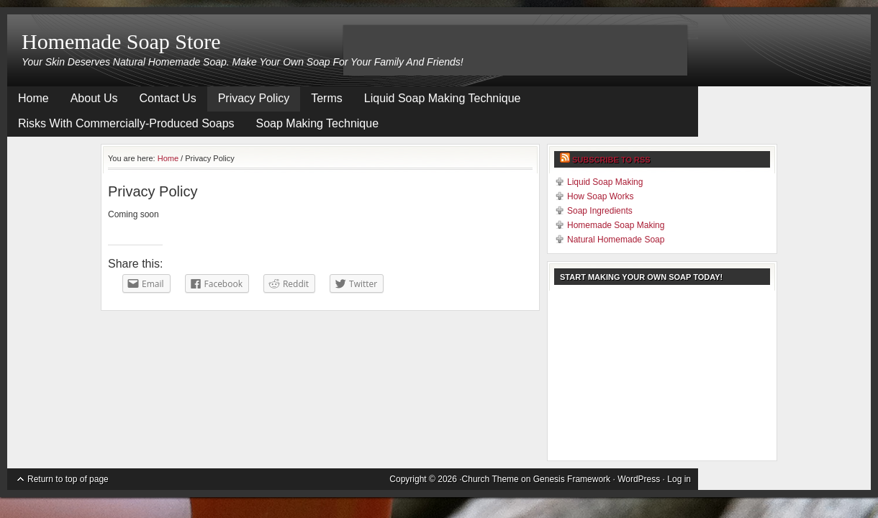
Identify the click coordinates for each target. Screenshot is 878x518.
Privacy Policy (254, 98)
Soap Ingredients (600, 211)
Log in (679, 479)
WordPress (638, 479)
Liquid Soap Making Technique (442, 98)
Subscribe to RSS (611, 159)
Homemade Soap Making (615, 225)
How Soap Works (600, 196)
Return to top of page (68, 479)
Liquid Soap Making (605, 182)
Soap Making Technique (317, 123)
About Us (94, 98)
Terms (327, 98)
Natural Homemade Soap (615, 240)
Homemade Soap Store (121, 41)
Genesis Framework (571, 479)
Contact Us (168, 98)
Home (33, 98)
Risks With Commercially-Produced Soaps (126, 123)
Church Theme (490, 479)
